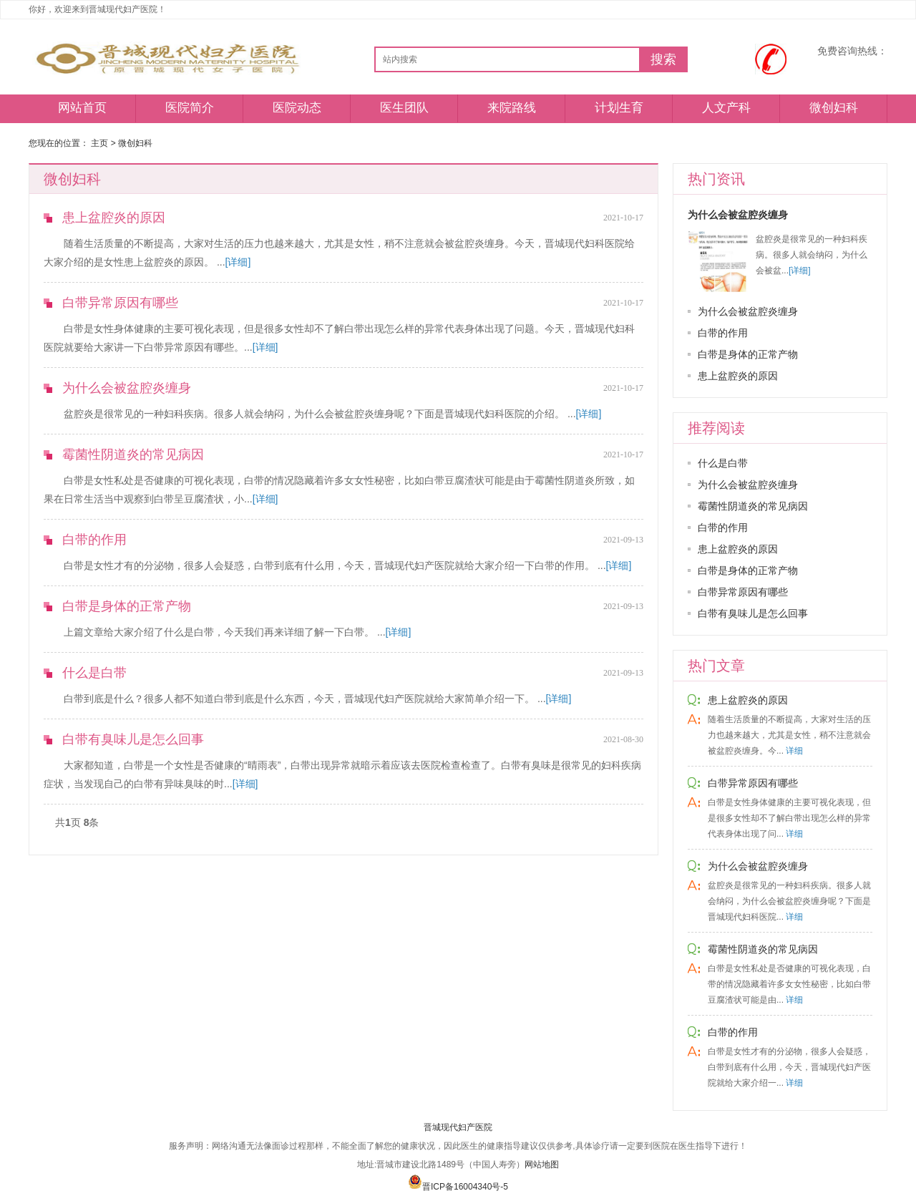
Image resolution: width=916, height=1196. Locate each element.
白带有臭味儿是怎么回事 (133, 739)
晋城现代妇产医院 (458, 1127)
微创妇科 (833, 108)
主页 (99, 143)
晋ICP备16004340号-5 (458, 1187)
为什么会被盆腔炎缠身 (126, 388)
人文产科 (726, 108)
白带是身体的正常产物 (126, 606)
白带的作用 (94, 540)
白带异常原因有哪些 (120, 303)
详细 (794, 751)
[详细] (238, 262)
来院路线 (511, 108)
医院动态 (297, 108)
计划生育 (619, 108)
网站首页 (82, 108)
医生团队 (404, 108)
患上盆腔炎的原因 (113, 217)
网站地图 (542, 1164)
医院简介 (189, 108)
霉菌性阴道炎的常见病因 (133, 454)
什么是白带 (94, 673)
